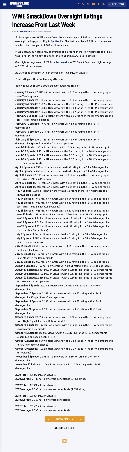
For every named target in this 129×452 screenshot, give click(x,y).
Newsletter (116, 4)
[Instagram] (88, 4)
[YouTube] (93, 4)
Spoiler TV (57, 41)
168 (58, 418)
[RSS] (103, 4)
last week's (62, 62)
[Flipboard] (98, 4)
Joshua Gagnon (23, 31)
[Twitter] (83, 4)
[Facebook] (78, 4)
